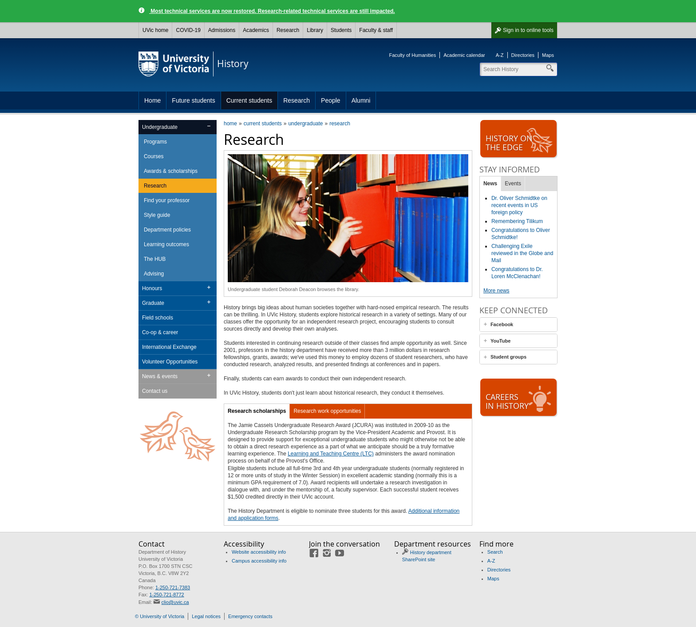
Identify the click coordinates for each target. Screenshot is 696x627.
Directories (523, 55)
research (339, 123)
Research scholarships (257, 411)
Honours (152, 288)
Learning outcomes (166, 244)
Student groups (508, 356)
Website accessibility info (259, 552)
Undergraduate (160, 127)
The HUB (155, 259)
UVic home (155, 30)
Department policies (167, 230)
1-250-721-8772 (166, 594)
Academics (256, 30)
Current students (249, 100)
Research (288, 30)
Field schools (157, 318)
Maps (548, 55)
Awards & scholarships (171, 171)
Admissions (221, 30)
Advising (154, 274)
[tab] (518, 324)
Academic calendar (464, 55)
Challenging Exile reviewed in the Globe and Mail (522, 253)
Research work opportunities (327, 411)
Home (152, 100)
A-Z (500, 55)
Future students (193, 100)
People (330, 100)
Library (315, 30)
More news (496, 291)
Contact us (154, 391)
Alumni (361, 100)
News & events (160, 376)
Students (341, 30)
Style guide (157, 215)
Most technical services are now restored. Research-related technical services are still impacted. (272, 11)
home (230, 123)
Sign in (528, 30)
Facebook (501, 324)
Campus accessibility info (259, 560)
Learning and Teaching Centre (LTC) (331, 454)
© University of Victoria (159, 616)
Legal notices (206, 616)
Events (513, 183)
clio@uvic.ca (175, 602)
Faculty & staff (376, 30)
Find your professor (167, 200)
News (490, 183)
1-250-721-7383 (172, 587)
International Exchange (169, 347)
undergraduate (305, 123)
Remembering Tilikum (517, 221)
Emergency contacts (250, 616)
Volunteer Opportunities (170, 362)
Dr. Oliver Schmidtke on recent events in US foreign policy (519, 205)
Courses (154, 156)
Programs (155, 142)
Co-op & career (160, 332)
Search (495, 552)
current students (263, 123)
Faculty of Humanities (412, 55)
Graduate (153, 303)
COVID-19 (188, 30)
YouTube (500, 340)
